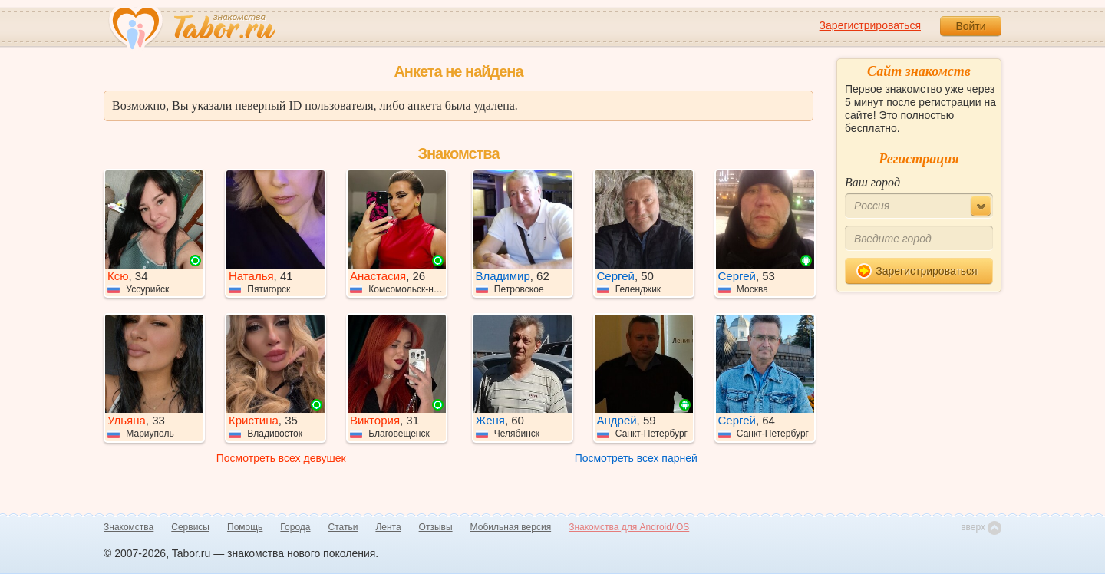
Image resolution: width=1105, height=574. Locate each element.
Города (295, 527)
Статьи (343, 527)
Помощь (244, 527)
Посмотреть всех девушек (281, 458)
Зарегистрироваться (870, 25)
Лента (388, 527)
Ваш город (872, 182)
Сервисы (190, 527)
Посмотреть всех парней (636, 458)
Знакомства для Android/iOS (629, 527)
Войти (970, 26)
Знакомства (128, 527)
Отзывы (436, 527)
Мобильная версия (511, 527)
